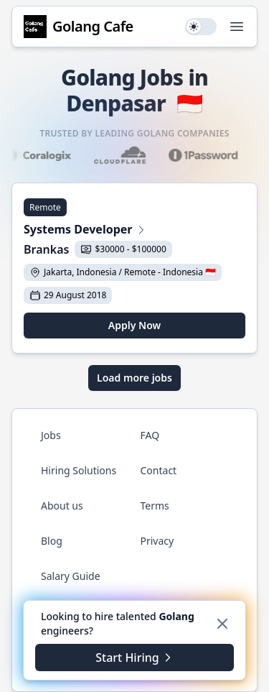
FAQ (150, 435)
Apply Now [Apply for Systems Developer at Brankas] (134, 325)
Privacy (157, 541)
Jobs (51, 435)
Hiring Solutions (78, 470)
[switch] (201, 26)
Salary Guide (70, 576)
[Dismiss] (222, 623)
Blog (51, 541)
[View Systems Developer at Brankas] (134, 231)
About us (62, 505)
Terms (155, 505)
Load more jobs (134, 377)
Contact (159, 470)
